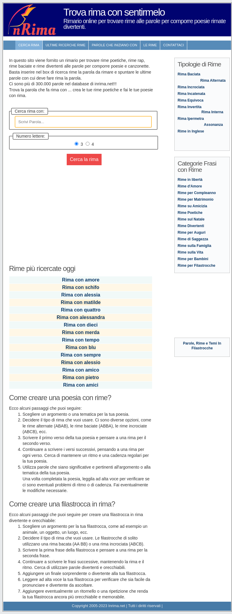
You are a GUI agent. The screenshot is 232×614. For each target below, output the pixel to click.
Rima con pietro (81, 377)
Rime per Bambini (193, 259)
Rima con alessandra (81, 317)
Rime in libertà (190, 180)
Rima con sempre (81, 354)
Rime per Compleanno (197, 193)
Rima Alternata (212, 80)
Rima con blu (81, 347)
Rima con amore (80, 279)
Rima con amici (80, 385)
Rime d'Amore (190, 186)
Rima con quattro (81, 309)
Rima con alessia (80, 294)
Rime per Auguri (192, 232)
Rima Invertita (189, 107)
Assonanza (213, 125)
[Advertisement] (81, 211)
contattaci (173, 45)
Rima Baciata (189, 74)
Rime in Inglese (191, 131)
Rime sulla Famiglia (194, 246)
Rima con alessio (80, 362)
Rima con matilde (80, 302)
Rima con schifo (80, 287)
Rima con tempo (80, 339)
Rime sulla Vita (190, 252)
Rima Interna (212, 112)
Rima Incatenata (191, 94)
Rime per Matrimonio (195, 199)
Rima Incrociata (191, 87)
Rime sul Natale (191, 219)
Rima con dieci (81, 324)
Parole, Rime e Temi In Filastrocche (202, 343)
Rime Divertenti (191, 226)
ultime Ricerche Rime (66, 45)
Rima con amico (80, 369)
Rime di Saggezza (193, 239)
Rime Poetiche (190, 213)
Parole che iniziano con (114, 45)
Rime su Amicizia (192, 206)
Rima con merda (80, 332)
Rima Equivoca (190, 100)
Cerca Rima (28, 45)
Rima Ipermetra (191, 119)
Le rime (150, 45)
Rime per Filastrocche (196, 265)
